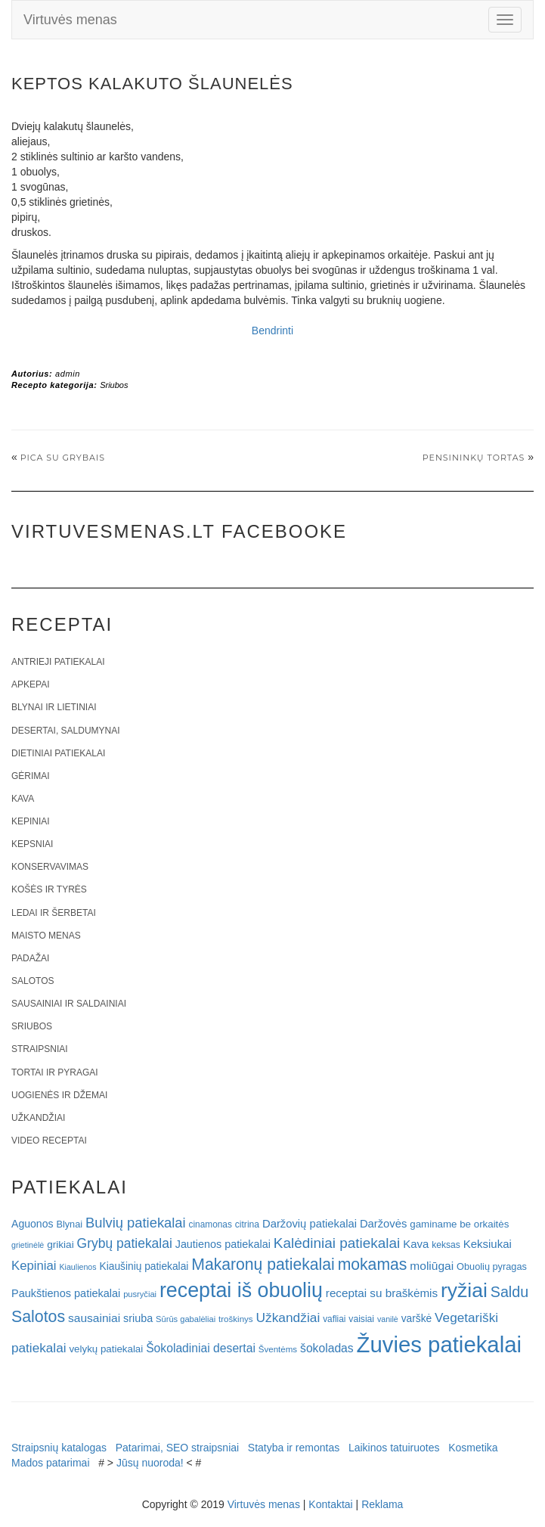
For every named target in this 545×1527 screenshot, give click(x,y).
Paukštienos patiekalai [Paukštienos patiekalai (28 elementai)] (65, 1293)
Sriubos (114, 385)
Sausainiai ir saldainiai (68, 1003)
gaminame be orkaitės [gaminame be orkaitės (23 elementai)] (459, 1224)
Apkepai (30, 684)
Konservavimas (49, 866)
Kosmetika (472, 1448)
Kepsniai (32, 844)
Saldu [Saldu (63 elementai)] (509, 1291)
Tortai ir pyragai (54, 1072)
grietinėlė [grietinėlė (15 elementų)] (27, 1244)
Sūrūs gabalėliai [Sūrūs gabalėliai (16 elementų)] (185, 1319)
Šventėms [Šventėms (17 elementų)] (278, 1349)
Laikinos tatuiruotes (394, 1448)
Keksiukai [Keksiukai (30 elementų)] (487, 1243)
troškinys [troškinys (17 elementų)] (235, 1319)
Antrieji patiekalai (58, 661)
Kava (22, 798)
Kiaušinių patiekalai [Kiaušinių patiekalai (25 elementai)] (144, 1266)
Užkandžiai (38, 1118)
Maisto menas (46, 935)
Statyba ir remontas (293, 1448)
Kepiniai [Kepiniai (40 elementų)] (34, 1266)
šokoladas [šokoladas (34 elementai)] (327, 1348)
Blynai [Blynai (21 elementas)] (69, 1224)
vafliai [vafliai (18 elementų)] (334, 1319)
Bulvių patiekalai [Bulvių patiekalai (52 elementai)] (135, 1223)
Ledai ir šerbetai (53, 913)
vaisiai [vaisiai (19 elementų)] (361, 1319)
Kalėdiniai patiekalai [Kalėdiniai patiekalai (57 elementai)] (337, 1243)
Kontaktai (330, 1504)
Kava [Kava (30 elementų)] (416, 1243)
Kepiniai (30, 821)
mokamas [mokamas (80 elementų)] (372, 1264)
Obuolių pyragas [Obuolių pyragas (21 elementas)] (492, 1266)
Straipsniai (39, 1049)
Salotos (32, 981)
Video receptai (49, 1140)
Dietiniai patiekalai (58, 753)
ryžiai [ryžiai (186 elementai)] (464, 1290)
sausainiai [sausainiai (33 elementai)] (94, 1317)
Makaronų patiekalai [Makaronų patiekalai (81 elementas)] (262, 1264)
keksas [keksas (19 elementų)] (446, 1245)
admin (67, 373)
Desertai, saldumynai (65, 730)
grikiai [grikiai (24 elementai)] (60, 1244)
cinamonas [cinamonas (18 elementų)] (210, 1224)
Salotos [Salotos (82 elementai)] (38, 1317)
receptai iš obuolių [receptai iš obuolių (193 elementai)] (241, 1290)
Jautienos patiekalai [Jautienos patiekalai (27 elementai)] (223, 1244)
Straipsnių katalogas (59, 1448)
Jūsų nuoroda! (150, 1463)
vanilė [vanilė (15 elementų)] (387, 1319)
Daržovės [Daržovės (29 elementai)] (383, 1224)
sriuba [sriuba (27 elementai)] (138, 1318)
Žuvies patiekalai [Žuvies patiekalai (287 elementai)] (439, 1344)
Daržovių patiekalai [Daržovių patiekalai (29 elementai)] (309, 1224)
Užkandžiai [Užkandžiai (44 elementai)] (288, 1317)
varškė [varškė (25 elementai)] (416, 1318)
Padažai (30, 958)
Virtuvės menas (70, 19)
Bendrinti (272, 330)
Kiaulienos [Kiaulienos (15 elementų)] (77, 1266)
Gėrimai (30, 776)
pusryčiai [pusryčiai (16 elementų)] (139, 1294)
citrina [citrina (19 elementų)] (247, 1224)
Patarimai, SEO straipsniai (177, 1448)
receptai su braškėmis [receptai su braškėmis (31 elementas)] (382, 1292)
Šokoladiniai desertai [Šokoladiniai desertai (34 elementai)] (200, 1348)
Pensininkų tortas (474, 457)
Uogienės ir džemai (59, 1095)
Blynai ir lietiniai (53, 707)
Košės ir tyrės (49, 889)
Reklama (382, 1504)
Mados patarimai (50, 1463)
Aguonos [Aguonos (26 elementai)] (32, 1224)
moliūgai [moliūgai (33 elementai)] (432, 1265)
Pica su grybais (62, 457)
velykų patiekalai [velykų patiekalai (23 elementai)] (106, 1349)
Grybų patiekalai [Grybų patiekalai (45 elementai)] (124, 1243)
